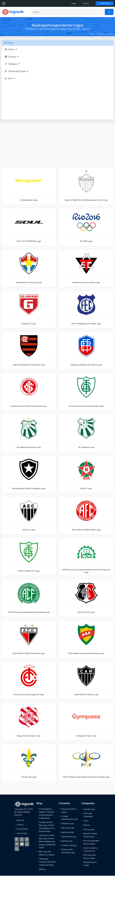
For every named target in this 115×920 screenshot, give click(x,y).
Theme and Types (15, 71)
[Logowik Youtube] (22, 844)
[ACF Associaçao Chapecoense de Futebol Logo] (28, 598)
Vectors (87, 825)
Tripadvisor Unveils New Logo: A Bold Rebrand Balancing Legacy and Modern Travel (47, 841)
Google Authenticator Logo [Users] (69, 817)
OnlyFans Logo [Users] (67, 823)
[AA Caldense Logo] (86, 433)
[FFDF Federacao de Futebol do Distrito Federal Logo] (86, 762)
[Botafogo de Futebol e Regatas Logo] (28, 474)
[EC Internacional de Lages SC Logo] (28, 680)
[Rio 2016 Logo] (86, 227)
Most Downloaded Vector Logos (91, 842)
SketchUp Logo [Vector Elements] (67, 828)
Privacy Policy (22, 829)
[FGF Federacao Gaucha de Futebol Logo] (86, 639)
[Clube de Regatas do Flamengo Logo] (28, 350)
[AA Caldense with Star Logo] (28, 433)
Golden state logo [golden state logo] (69, 845)
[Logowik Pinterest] (17, 844)
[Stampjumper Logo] (28, 185)
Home (92, 34)
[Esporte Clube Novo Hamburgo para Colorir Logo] (86, 185)
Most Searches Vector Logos (90, 856)
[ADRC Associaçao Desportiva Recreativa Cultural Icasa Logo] (86, 556)
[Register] (86, 3)
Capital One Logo (68, 836)
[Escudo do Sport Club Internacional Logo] (28, 391)
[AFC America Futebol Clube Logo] (86, 515)
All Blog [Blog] (42, 869)
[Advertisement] (57, 100)
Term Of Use (22, 833)
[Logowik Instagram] (27, 839)
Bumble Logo (67, 841)
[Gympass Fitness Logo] (86, 721)
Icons (86, 821)
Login (74, 3)
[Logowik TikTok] (27, 844)
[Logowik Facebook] (16, 839)
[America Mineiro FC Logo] (28, 556)
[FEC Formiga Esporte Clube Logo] (86, 309)
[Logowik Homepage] (12, 11)
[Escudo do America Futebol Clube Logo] (86, 391)
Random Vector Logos (90, 863)
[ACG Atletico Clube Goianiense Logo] (28, 639)
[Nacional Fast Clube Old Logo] (28, 268)
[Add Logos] (105, 3)
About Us (20, 820)
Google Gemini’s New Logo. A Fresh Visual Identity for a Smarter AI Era (47, 826)
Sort (8, 78)
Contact (20, 824)
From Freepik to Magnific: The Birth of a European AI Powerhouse (46, 813)
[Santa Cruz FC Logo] (86, 598)
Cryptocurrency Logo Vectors (90, 849)
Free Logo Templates (88, 814)
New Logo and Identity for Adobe (47, 853)
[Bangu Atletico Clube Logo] (28, 721)
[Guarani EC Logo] (28, 309)
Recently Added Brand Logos (90, 835)
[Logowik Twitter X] (21, 839)
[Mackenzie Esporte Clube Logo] (86, 268)
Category (11, 63)
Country (10, 56)
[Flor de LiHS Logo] (28, 762)
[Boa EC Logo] (86, 474)
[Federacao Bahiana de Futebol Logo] (86, 350)
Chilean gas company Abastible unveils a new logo (47, 862)
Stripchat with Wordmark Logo (68, 850)
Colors (9, 49)
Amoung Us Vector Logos (69, 810)
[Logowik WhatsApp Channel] (17, 849)
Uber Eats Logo (67, 832)
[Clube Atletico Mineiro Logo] (86, 680)
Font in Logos (89, 829)
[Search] (67, 12)
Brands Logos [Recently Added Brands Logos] (89, 809)
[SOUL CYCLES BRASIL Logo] (28, 227)
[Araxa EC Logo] (28, 515)
